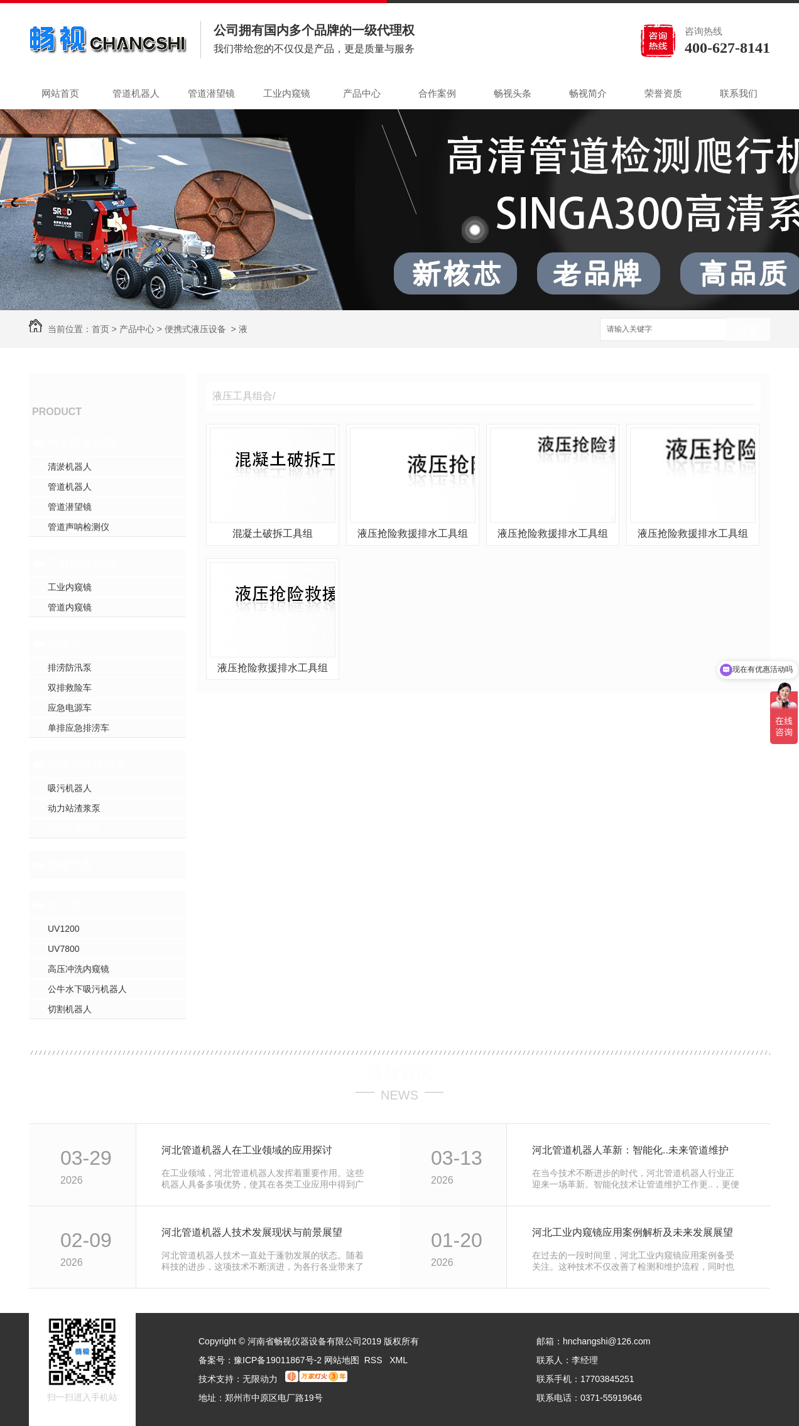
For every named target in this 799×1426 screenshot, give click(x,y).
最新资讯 (399, 1073)
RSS (374, 1360)
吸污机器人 (70, 788)
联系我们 (739, 93)
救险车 (65, 643)
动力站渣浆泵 (74, 808)
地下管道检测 (82, 442)
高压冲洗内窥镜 (78, 969)
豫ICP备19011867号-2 (278, 1360)
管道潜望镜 (211, 93)
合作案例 (437, 93)
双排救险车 (70, 688)
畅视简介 (588, 93)
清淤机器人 (70, 467)
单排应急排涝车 (78, 728)
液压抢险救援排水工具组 (412, 533)
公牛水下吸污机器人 (87, 989)
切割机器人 (70, 1009)
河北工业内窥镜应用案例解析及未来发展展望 (632, 1232)
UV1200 (64, 929)
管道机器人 (136, 93)
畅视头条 (512, 93)
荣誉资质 (663, 93)
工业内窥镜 (286, 93)
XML (398, 1360)
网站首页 (60, 93)
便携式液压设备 (195, 329)
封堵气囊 (70, 864)
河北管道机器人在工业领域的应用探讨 (246, 1150)
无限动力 (260, 1379)
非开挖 (65, 905)
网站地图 (341, 1360)
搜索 (748, 330)
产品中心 (362, 93)
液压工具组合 (74, 828)
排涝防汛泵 (70, 667)
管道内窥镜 (70, 607)
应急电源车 (70, 708)
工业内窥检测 (82, 563)
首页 (100, 329)
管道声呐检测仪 (78, 527)
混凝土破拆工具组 (272, 533)
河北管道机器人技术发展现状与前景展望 (251, 1232)
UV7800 (64, 949)
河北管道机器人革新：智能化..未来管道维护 (630, 1150)
